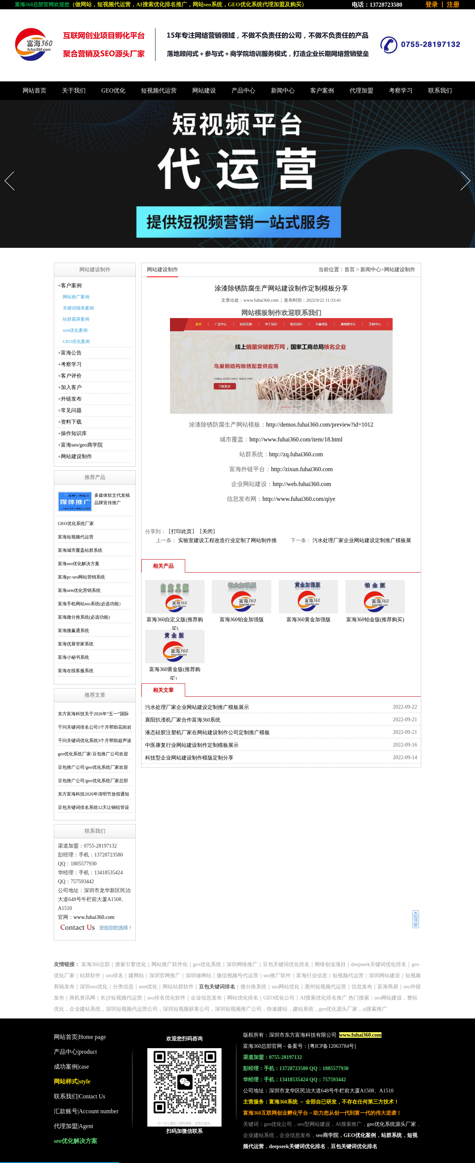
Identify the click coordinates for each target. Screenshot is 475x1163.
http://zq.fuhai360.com (296, 454)
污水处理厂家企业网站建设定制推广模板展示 (197, 707)
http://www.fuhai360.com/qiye (298, 499)
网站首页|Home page (80, 1037)
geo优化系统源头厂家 (391, 1124)
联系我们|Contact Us (79, 1096)
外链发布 (71, 399)
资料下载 (71, 422)
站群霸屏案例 (76, 319)
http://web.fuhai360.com (302, 484)
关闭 (207, 531)
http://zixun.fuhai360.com (301, 469)
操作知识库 (74, 433)
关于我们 (74, 90)
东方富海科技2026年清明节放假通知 (93, 794)
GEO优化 (113, 90)
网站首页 (34, 90)
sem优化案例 (75, 330)
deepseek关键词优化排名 (297, 1146)
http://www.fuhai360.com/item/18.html (296, 439)
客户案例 (322, 90)
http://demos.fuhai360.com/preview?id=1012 (319, 424)
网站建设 (204, 90)
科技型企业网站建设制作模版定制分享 (189, 758)
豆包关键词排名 (217, 986)
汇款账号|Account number (86, 1111)
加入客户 (71, 387)
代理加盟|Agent (73, 1126)
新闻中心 (283, 90)
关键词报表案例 (78, 308)
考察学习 (401, 90)
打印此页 (181, 531)
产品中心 (243, 90)
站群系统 (391, 1135)
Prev (5, 169)
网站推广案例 (76, 296)
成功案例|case (71, 1066)
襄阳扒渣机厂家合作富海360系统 (182, 720)
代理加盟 (361, 90)
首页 (349, 269)
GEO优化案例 (76, 341)
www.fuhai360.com (93, 917)
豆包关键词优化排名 (354, 1146)
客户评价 (71, 376)
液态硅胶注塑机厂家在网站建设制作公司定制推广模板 (207, 732)
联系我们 (440, 90)
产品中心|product (75, 1052)
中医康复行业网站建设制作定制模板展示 (192, 745)
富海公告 (71, 353)
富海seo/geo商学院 (82, 445)
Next (461, 169)
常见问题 (71, 410)
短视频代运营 (159, 90)
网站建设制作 (76, 456)
